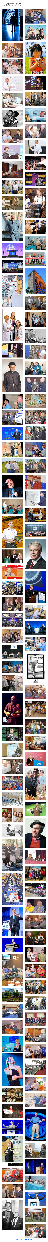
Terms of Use (19, 1239)
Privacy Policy (29, 1239)
